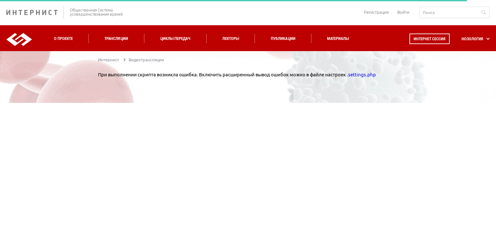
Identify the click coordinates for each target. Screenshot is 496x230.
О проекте (63, 38)
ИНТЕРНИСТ (35, 12)
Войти (403, 12)
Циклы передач (175, 38)
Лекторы (230, 38)
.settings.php (361, 74)
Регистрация (376, 12)
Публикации (283, 38)
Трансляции (116, 38)
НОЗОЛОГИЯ (472, 38)
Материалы (338, 38)
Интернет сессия (430, 38)
